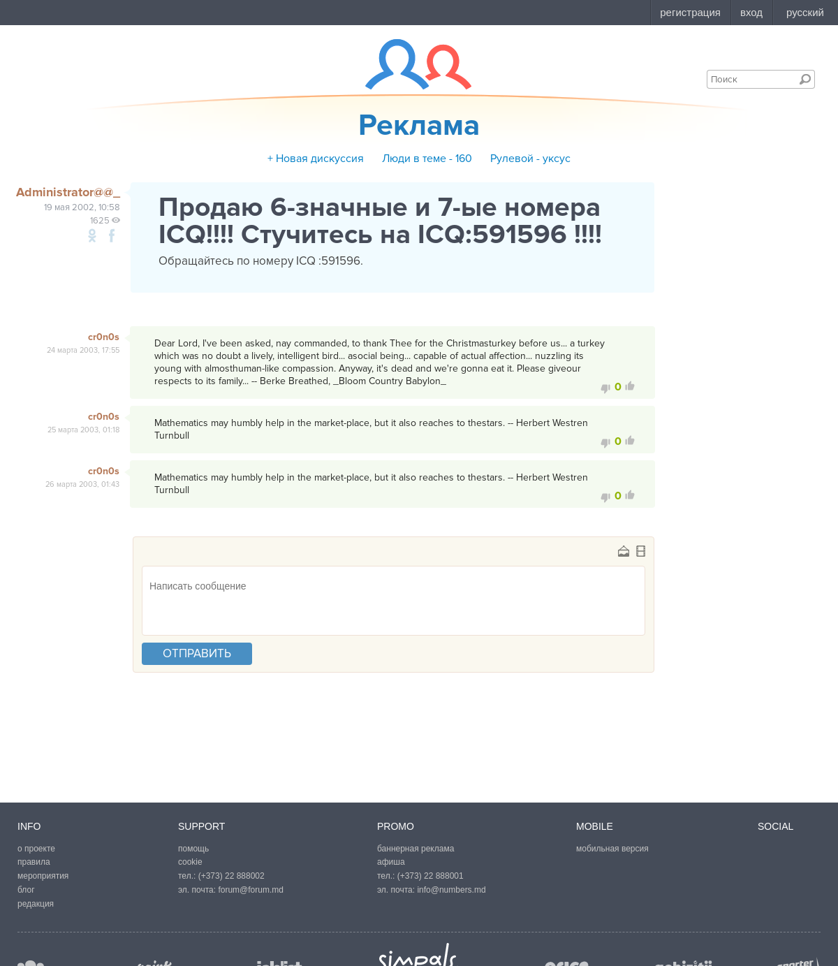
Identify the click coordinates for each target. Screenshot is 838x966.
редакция (35, 904)
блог (26, 890)
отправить (197, 653)
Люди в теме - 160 (427, 159)
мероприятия (42, 876)
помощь (193, 849)
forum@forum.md (251, 890)
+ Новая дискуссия (315, 159)
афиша (391, 862)
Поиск (805, 79)
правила (33, 862)
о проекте (36, 849)
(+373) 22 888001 (430, 876)
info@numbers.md (451, 890)
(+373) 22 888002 (231, 876)
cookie (190, 862)
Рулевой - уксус (530, 159)
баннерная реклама (415, 849)
